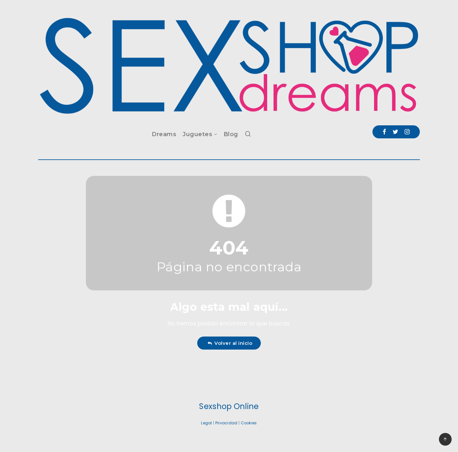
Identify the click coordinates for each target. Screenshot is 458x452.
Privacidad (226, 423)
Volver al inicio (230, 343)
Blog (231, 134)
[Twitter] (395, 131)
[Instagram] (407, 131)
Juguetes (197, 134)
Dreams (164, 134)
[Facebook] (384, 131)
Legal (206, 423)
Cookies (249, 423)
